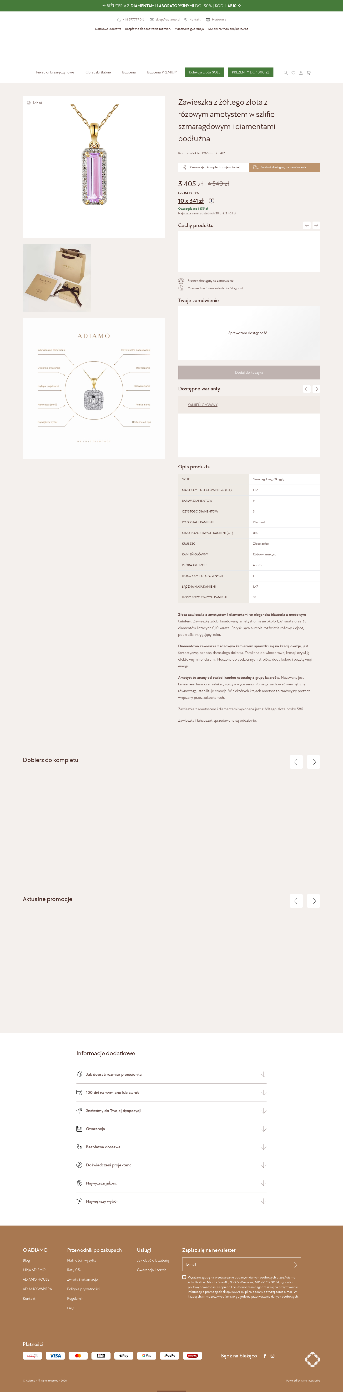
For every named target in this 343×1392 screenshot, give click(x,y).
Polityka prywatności (83, 1289)
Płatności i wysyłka (81, 1260)
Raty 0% (74, 1270)
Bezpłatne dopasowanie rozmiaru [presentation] (148, 29)
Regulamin (75, 1298)
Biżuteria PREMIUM (162, 72)
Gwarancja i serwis (151, 1270)
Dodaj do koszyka (249, 372)
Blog (26, 1260)
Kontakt (29, 1298)
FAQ (70, 1308)
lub (249, 198)
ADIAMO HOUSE (36, 1279)
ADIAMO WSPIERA (37, 1289)
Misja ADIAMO (34, 1270)
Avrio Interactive (310, 1380)
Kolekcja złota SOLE (205, 72)
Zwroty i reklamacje (82, 1279)
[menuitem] (55, 72)
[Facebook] (265, 1356)
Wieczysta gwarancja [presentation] (189, 29)
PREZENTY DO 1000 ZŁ (251, 72)
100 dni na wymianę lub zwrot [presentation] (228, 29)
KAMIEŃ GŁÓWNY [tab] (202, 405)
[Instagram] (272, 1356)
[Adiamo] (171, 49)
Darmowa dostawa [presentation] (108, 29)
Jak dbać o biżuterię (153, 1260)
